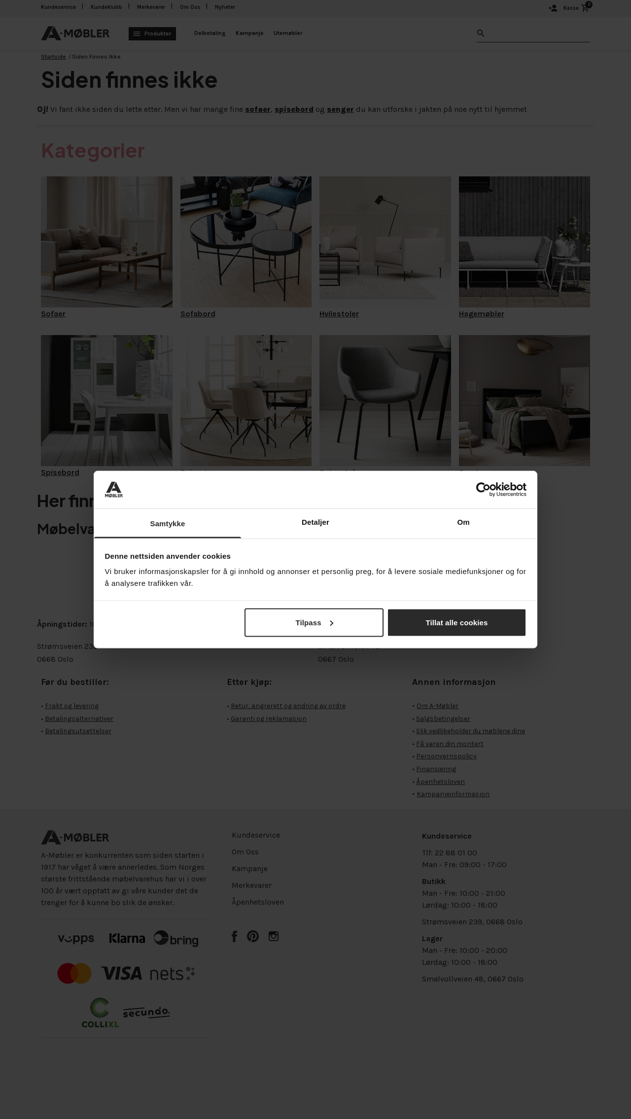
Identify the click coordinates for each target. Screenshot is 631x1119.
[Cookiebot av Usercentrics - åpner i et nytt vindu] (483, 489)
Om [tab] (463, 522)
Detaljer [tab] (315, 522)
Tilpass (314, 622)
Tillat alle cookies (457, 622)
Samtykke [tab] (167, 523)
